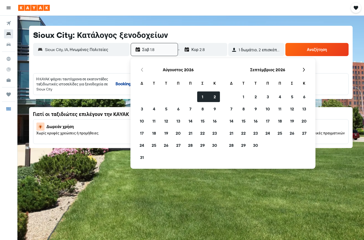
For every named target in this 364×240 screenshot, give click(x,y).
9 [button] (215, 108)
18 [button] (154, 133)
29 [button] (202, 145)
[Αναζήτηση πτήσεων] (8, 23)
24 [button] (142, 145)
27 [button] (178, 145)
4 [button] (154, 108)
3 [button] (142, 108)
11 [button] (153, 121)
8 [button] (202, 108)
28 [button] (190, 145)
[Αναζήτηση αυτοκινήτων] (8, 44)
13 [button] (178, 121)
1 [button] (202, 96)
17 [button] (142, 133)
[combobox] (86, 49)
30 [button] (214, 145)
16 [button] (215, 121)
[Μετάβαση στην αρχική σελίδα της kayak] (34, 8)
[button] (8, 7)
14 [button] (190, 121)
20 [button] (178, 133)
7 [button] (190, 108)
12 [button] (166, 121)
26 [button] (166, 145)
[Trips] (8, 94)
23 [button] (214, 133)
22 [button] (202, 133)
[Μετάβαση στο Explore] (8, 59)
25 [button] (154, 145)
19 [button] (166, 133)
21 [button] (190, 133)
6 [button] (178, 108)
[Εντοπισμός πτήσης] (8, 69)
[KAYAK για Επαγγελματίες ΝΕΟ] (8, 80)
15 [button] (202, 121)
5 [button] (166, 108)
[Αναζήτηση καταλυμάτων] (8, 34)
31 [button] (142, 157)
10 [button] (142, 121)
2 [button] (215, 96)
